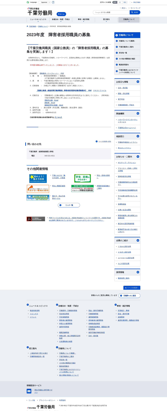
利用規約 (62, 397)
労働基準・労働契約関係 (68, 309)
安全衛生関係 (64, 312)
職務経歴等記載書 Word (54, 105)
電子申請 (121, 99)
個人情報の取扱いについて (69, 372)
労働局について (126, 35)
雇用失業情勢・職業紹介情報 (128, 319)
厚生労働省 (136, 2)
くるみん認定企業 (124, 247)
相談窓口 (127, 136)
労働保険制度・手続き (126, 105)
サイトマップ (135, 8)
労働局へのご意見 (130, 296)
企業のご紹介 (127, 241)
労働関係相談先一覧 (37, 353)
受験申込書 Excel (51, 100)
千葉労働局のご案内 (126, 47)
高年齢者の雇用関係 (95, 319)
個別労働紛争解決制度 (96, 331)
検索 (136, 12)
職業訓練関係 (64, 331)
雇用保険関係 (93, 315)
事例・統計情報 (124, 305)
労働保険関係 (93, 312)
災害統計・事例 (123, 309)
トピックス (34, 312)
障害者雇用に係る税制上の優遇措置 (127, 217)
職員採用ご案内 (123, 279)
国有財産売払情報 (124, 177)
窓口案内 (33, 346)
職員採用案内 (124, 65)
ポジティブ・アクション (127, 163)
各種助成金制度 (94, 322)
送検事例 (121, 315)
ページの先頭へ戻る (105, 141)
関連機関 (127, 113)
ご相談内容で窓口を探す (39, 350)
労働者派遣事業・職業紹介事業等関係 (99, 326)
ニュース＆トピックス (39, 305)
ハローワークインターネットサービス (127, 121)
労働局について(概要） (127, 41)
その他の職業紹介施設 (127, 59)
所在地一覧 (123, 53)
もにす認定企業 (123, 264)
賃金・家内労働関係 (95, 309)
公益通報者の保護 (65, 340)
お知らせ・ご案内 (127, 157)
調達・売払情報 (123, 94)
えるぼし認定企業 (124, 253)
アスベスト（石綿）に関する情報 (127, 170)
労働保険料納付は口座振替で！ (127, 184)
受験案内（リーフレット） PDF (52, 73)
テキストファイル (99, 90)
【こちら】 (58, 117)
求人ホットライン (124, 148)
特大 (125, 2)
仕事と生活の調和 (124, 210)
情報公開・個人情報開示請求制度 (69, 335)
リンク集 (31, 397)
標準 (114, 2)
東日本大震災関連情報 (126, 224)
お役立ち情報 (127, 81)
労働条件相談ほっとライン (127, 143)
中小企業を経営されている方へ (127, 198)
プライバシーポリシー (47, 397)
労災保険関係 (64, 315)
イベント (33, 315)
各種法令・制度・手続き (69, 305)
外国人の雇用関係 (65, 322)
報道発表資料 (35, 309)
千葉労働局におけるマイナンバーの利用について (128, 71)
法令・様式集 (123, 88)
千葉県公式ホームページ (127, 128)
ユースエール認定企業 (126, 259)
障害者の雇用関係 (65, 319)
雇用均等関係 (64, 325)
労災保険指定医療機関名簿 (127, 191)
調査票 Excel (50, 103)
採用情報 (127, 273)
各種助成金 (122, 205)
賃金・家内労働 (123, 312)
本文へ (124, 8)
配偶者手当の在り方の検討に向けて (127, 231)
